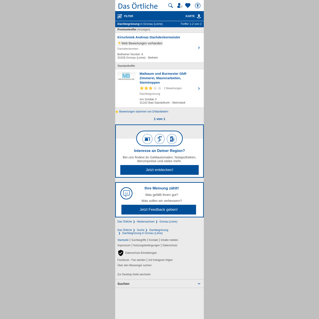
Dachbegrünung (158, 230)
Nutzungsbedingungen (146, 245)
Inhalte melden (169, 240)
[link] (199, 16)
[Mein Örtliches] (180, 5)
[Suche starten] (170, 5)
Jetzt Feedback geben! (159, 209)
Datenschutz (170, 245)
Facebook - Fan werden (131, 260)
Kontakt (153, 240)
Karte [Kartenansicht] (194, 16)
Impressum (123, 245)
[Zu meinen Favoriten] (188, 5)
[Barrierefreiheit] (198, 5)
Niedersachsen (146, 221)
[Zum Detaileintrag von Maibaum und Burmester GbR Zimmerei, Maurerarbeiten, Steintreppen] (159, 88)
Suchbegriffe (138, 240)
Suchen (123, 284)
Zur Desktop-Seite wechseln (134, 274)
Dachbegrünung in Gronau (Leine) (142, 233)
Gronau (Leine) (168, 221)
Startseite (123, 240)
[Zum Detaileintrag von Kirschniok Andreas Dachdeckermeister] (159, 47)
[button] (137, 252)
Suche (140, 230)
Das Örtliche (124, 221)
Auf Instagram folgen (160, 260)
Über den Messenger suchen (134, 265)
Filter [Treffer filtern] (128, 16)
